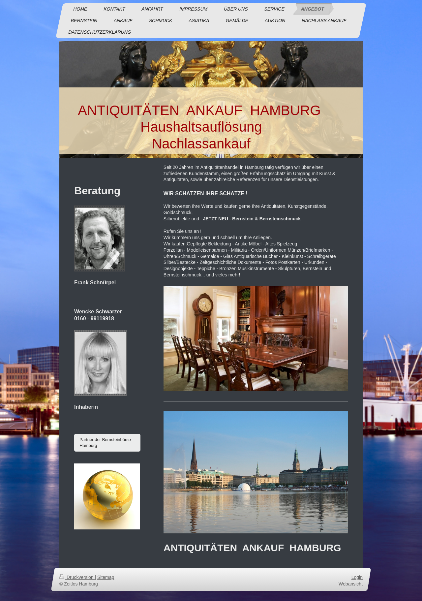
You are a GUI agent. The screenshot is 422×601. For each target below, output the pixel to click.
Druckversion (77, 577)
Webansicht (351, 583)
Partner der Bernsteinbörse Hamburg (105, 442)
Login (357, 577)
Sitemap (105, 577)
